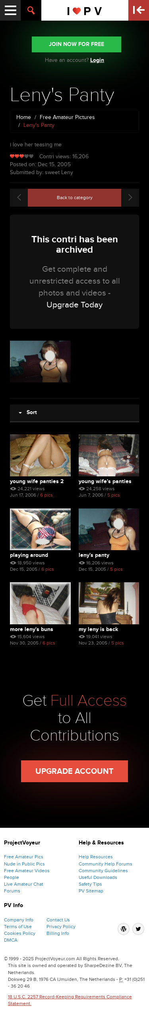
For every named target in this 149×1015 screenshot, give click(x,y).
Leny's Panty (94, 555)
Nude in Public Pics (24, 864)
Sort (28, 412)
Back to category (75, 197)
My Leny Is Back (98, 629)
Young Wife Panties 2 (37, 481)
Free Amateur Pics (23, 857)
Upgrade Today (74, 305)
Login (97, 60)
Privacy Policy (60, 926)
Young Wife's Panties (105, 481)
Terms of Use (18, 926)
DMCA (10, 940)
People (11, 877)
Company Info (18, 920)
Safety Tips (90, 884)
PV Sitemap (91, 891)
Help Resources (96, 857)
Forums (12, 891)
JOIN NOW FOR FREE (76, 44)
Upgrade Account (74, 771)
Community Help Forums (105, 864)
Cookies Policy (19, 933)
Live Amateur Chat (23, 884)
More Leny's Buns (31, 629)
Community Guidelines (103, 870)
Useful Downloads (98, 877)
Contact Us (58, 920)
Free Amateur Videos (27, 870)
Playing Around (29, 555)
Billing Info (57, 933)
